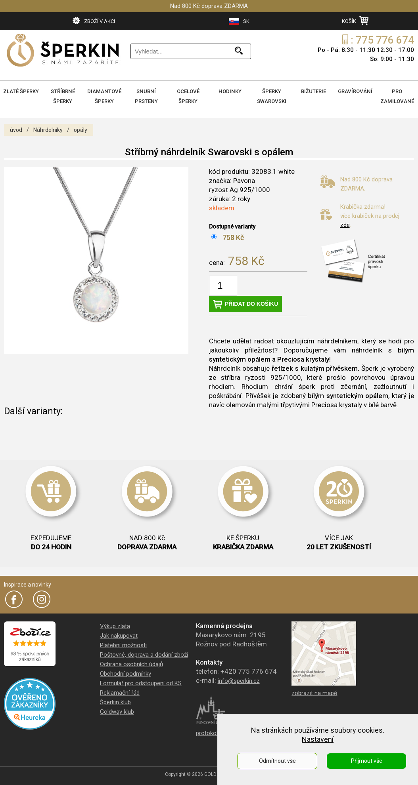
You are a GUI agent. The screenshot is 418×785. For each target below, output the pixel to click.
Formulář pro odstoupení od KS (141, 681)
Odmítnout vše (277, 761)
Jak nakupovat (119, 634)
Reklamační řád (120, 691)
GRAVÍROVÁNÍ (355, 91)
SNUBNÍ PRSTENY (146, 95)
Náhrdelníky (48, 128)
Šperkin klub (115, 700)
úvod (16, 128)
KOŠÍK (355, 20)
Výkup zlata (115, 624)
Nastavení (318, 739)
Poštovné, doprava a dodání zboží (144, 653)
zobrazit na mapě (314, 691)
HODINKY (230, 91)
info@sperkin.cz (239, 679)
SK (239, 21)
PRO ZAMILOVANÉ (397, 95)
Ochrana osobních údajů (131, 662)
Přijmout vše (366, 761)
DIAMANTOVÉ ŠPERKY (104, 95)
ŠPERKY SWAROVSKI (271, 95)
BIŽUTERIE (313, 91)
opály (80, 128)
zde (345, 223)
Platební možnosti (123, 643)
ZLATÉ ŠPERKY (21, 91)
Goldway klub (117, 710)
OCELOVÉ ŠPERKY (188, 95)
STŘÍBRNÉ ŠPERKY (63, 95)
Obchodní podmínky (125, 672)
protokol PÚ (211, 731)
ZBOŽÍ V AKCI (94, 20)
